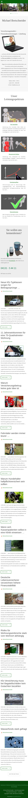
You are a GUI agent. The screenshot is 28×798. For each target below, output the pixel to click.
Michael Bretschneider (7, 291)
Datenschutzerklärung (11, 785)
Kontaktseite (12, 260)
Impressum (3, 785)
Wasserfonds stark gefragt (14, 729)
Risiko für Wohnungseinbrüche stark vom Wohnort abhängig (14, 633)
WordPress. (18, 796)
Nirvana (13, 796)
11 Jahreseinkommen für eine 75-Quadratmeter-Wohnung (13, 335)
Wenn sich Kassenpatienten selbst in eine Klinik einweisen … (13, 530)
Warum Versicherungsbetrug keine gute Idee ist (11, 386)
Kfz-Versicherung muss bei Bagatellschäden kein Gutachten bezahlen (13, 683)
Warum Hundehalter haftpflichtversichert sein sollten (13, 481)
